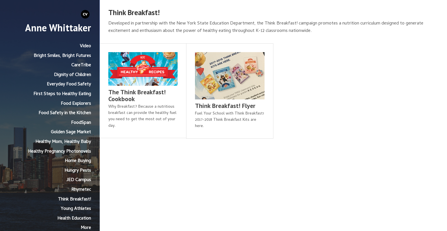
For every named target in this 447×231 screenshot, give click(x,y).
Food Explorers (76, 104)
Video (85, 46)
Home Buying (78, 161)
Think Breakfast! (74, 199)
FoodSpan (81, 123)
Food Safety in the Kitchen (64, 113)
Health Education (74, 218)
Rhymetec (81, 190)
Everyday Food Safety (69, 84)
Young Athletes (76, 209)
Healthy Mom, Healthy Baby (63, 142)
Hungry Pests (77, 171)
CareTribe (81, 65)
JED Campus (78, 180)
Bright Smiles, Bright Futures (62, 56)
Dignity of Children (72, 75)
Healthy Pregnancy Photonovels (59, 152)
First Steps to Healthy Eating (62, 94)
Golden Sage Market (71, 132)
